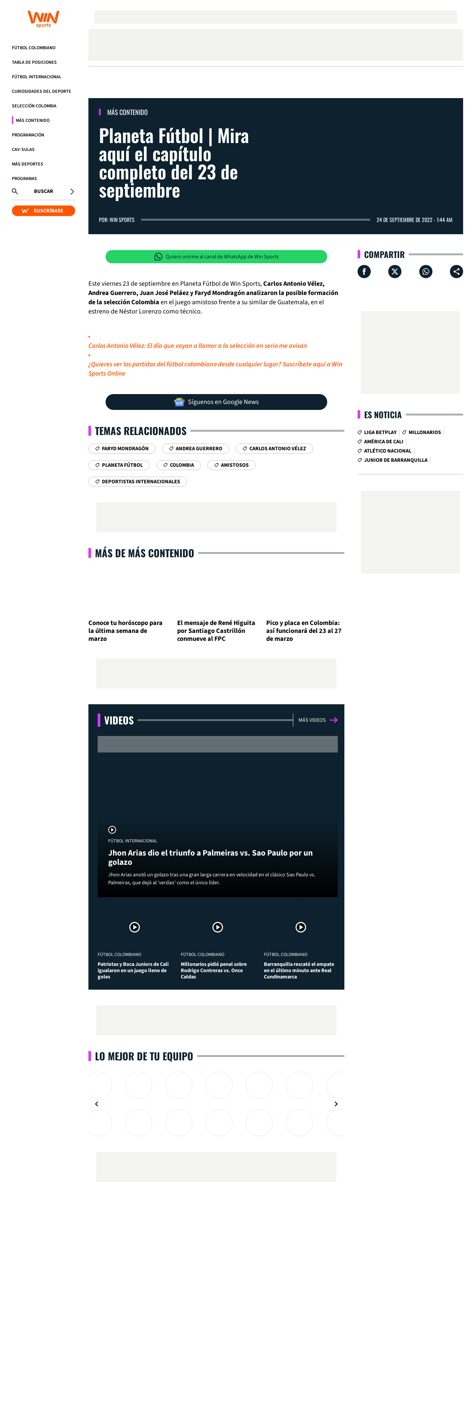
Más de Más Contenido (144, 552)
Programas (24, 178)
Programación (28, 135)
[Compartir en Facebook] (364, 271)
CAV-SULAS (23, 149)
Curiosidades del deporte (41, 91)
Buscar (43, 191)
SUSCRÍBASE (42, 210)
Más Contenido (32, 120)
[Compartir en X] (394, 271)
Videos (119, 720)
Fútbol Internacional (36, 77)
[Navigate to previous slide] (97, 1104)
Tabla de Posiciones (34, 62)
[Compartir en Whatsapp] (425, 271)
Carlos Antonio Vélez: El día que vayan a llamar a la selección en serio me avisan (197, 345)
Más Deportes (27, 164)
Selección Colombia (34, 106)
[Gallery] (216, 1104)
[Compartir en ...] (456, 271)
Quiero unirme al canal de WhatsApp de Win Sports (216, 257)
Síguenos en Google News (216, 402)
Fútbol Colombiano (33, 48)
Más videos (318, 720)
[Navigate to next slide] (336, 1104)
